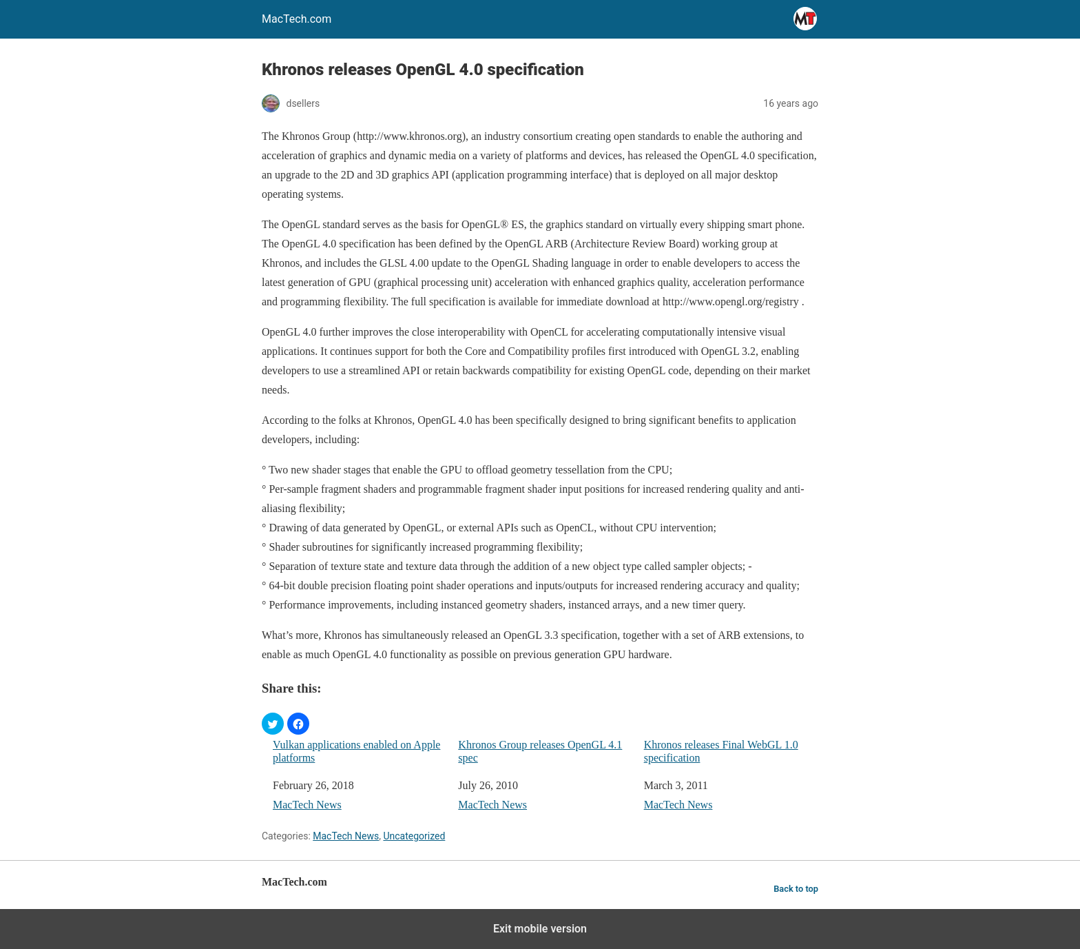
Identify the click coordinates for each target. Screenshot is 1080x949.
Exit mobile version (540, 928)
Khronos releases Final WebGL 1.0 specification (721, 751)
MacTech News (307, 804)
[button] (273, 724)
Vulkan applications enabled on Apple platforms (356, 751)
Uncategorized (414, 835)
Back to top (795, 889)
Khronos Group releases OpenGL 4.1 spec (540, 751)
